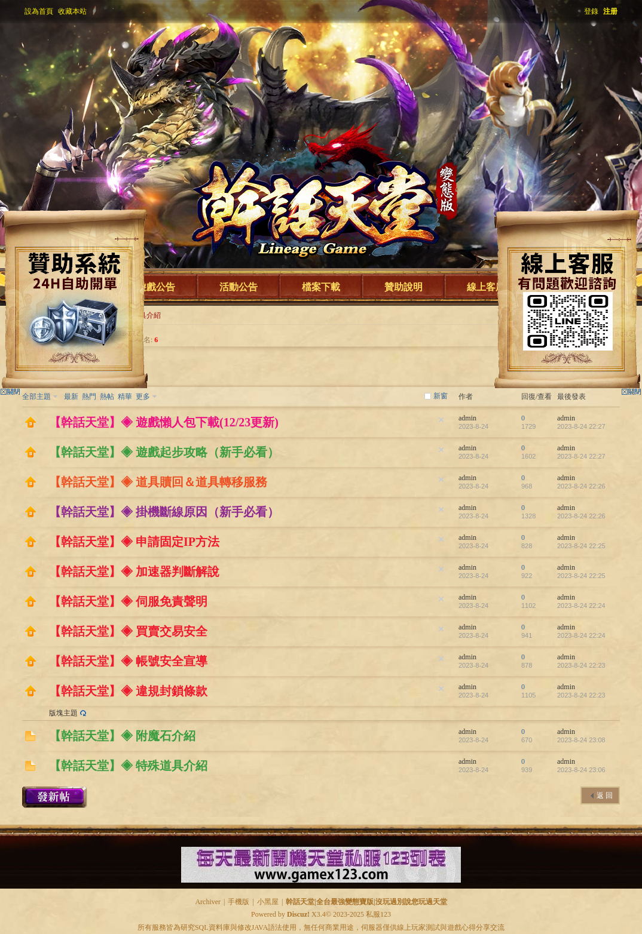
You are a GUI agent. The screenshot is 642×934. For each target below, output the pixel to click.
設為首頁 (39, 11)
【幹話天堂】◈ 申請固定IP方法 (134, 541)
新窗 (440, 396)
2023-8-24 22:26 (581, 486)
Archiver (208, 902)
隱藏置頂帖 (441, 419)
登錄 (591, 11)
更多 (143, 396)
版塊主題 (63, 713)
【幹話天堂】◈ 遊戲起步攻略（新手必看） (164, 452)
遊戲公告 (156, 287)
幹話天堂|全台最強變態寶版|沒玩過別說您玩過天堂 (366, 902)
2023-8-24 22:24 (581, 605)
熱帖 (107, 396)
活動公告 (238, 287)
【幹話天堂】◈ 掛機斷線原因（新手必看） (164, 511)
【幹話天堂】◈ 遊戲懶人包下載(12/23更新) (164, 422)
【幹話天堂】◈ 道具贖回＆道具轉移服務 (158, 481)
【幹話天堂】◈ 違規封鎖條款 (128, 691)
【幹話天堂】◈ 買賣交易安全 (128, 631)
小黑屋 (268, 902)
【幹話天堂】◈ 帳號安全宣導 (128, 661)
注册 (610, 11)
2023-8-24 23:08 (581, 739)
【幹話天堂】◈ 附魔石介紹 (122, 735)
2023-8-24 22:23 (581, 665)
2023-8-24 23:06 (581, 769)
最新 (71, 396)
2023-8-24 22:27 (581, 426)
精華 (125, 396)
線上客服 (486, 287)
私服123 (378, 914)
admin (467, 418)
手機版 (238, 902)
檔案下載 (321, 287)
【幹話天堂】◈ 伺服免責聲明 (128, 601)
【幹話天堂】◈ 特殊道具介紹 (128, 765)
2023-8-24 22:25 (581, 545)
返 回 (605, 795)
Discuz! (298, 914)
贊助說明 (403, 287)
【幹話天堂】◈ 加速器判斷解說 (134, 571)
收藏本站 (72, 11)
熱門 (89, 396)
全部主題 (36, 396)
